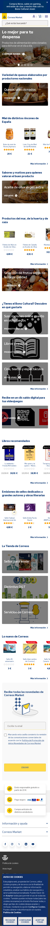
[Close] (47, 2)
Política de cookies (10, 863)
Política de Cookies (12, 912)
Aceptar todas (40, 921)
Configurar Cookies (25, 921)
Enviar (25, 767)
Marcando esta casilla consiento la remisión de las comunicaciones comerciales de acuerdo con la (27, 738)
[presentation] (27, 755)
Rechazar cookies (10, 921)
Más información (39, 164)
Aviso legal (7, 868)
